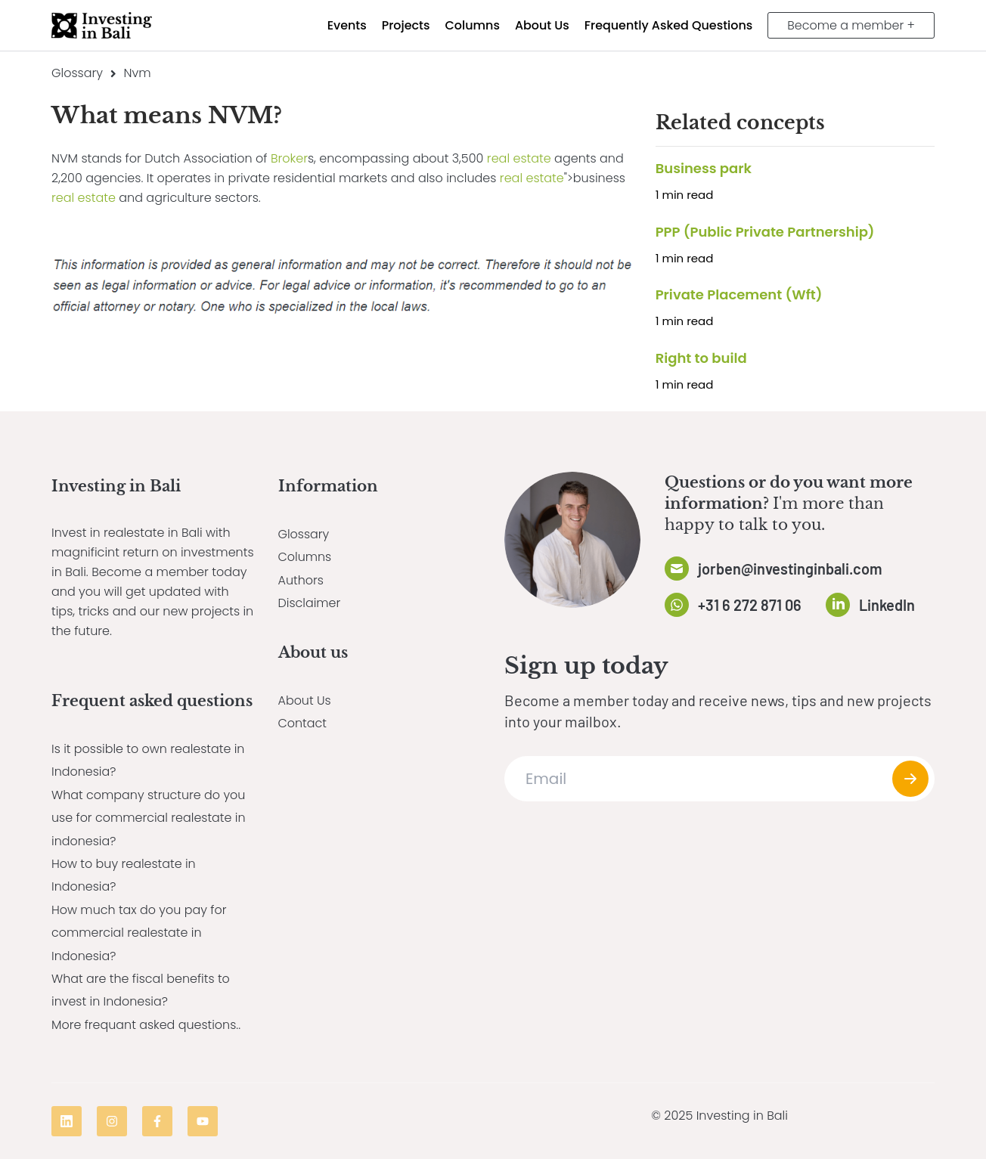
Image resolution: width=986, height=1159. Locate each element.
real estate (519, 158)
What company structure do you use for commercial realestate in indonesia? (148, 818)
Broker (289, 158)
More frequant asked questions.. (146, 1024)
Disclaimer (309, 603)
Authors (301, 580)
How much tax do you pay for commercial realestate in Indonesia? (139, 933)
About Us (304, 700)
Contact (302, 723)
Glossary (77, 73)
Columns (305, 557)
